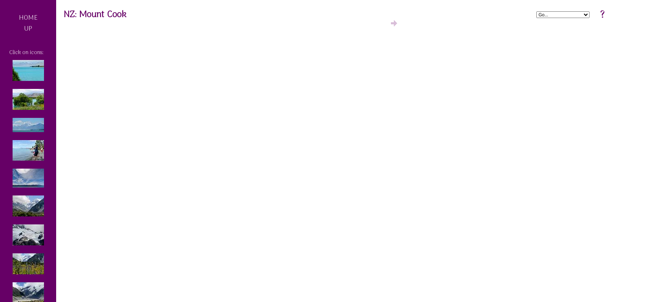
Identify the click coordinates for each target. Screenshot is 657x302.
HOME (28, 18)
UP (28, 28)
